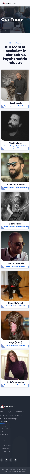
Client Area (5, 448)
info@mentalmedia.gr (9, 419)
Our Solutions (6, 429)
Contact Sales (6, 445)
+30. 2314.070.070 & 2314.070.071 (12, 416)
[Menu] (23, 3)
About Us (5, 435)
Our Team (5, 432)
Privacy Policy (6, 451)
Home (4, 426)
